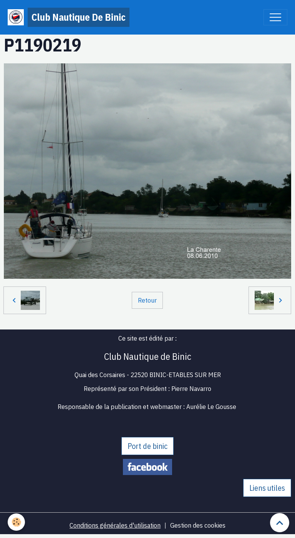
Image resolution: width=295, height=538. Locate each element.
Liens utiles (267, 488)
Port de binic (147, 446)
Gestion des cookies (197, 525)
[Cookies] (16, 522)
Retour (147, 300)
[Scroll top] (279, 522)
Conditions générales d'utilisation (115, 525)
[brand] (68, 17)
